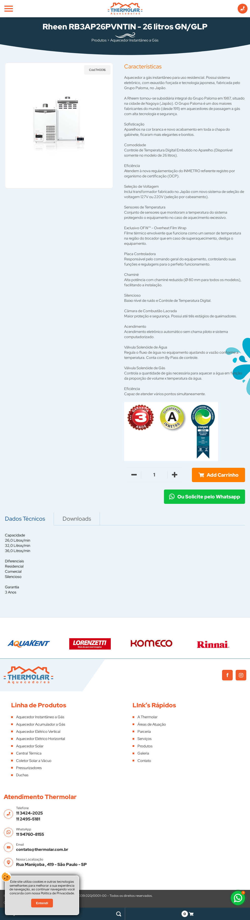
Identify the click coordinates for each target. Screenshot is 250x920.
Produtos (99, 40)
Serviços (144, 738)
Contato (144, 760)
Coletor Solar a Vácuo (33, 760)
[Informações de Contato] (243, 9)
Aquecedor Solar (30, 746)
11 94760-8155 (30, 834)
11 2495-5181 (28, 819)
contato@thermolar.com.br (42, 849)
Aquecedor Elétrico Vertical (38, 731)
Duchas (22, 775)
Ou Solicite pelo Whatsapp (208, 496)
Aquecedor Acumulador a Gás (40, 724)
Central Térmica (29, 753)
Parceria (144, 731)
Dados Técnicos (25, 518)
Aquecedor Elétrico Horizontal (40, 738)
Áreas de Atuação (151, 724)
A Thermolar (147, 717)
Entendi (42, 903)
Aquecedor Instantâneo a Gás (134, 40)
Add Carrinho (223, 475)
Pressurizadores (29, 767)
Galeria (143, 753)
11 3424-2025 (29, 813)
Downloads (77, 518)
